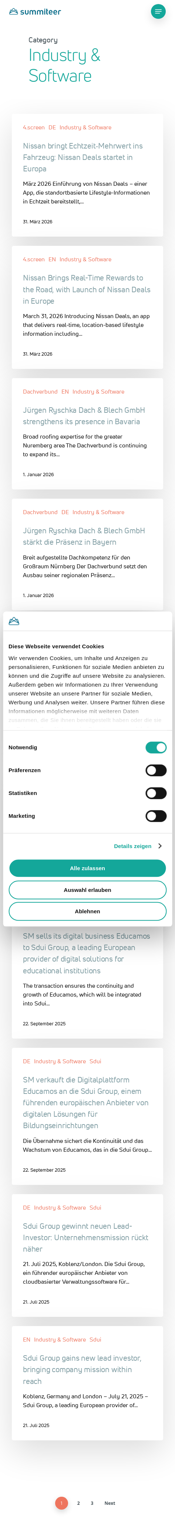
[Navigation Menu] (158, 11)
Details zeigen (132, 846)
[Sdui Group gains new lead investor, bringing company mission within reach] (87, 1383)
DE (52, 127)
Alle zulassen (87, 868)
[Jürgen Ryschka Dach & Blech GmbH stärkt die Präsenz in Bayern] (87, 554)
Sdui (95, 1061)
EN (52, 259)
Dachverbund (40, 391)
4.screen (34, 127)
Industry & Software (85, 127)
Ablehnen (87, 911)
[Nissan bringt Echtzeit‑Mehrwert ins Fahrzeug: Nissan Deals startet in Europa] (87, 175)
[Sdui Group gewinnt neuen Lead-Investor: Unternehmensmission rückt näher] (87, 1255)
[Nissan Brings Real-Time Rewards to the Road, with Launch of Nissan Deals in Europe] (87, 307)
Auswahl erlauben (87, 890)
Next (109, 1503)
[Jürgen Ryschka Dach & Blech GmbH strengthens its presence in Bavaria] (87, 433)
